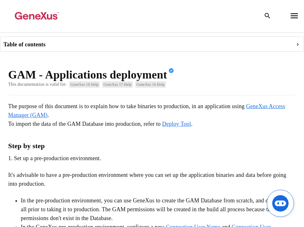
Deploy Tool (176, 124)
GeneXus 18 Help (84, 84)
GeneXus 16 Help (151, 84)
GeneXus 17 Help (118, 84)
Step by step (26, 146)
